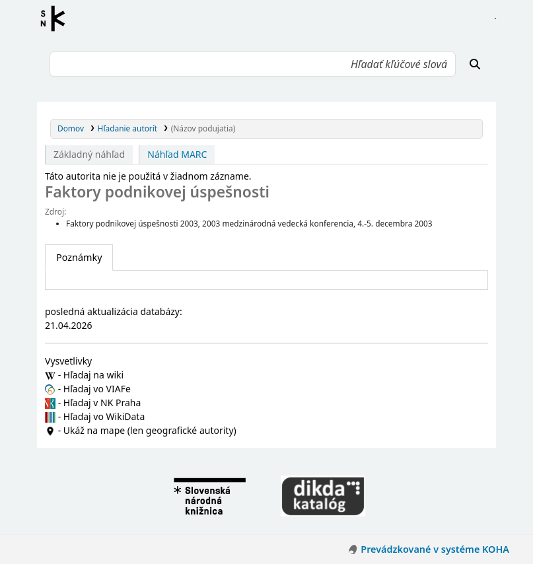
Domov (70, 128)
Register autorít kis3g (57, 18)
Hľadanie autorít (128, 128)
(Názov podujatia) (203, 128)
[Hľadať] (475, 64)
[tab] (79, 257)
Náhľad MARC (177, 154)
